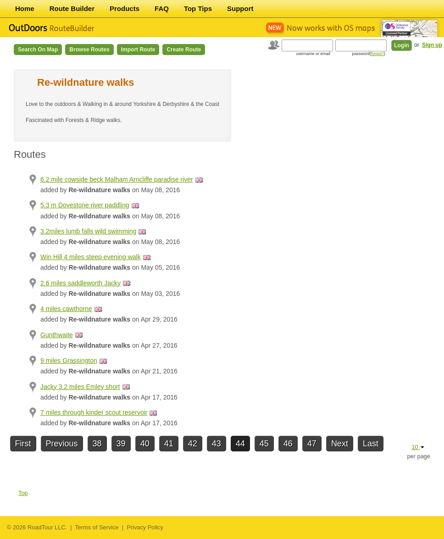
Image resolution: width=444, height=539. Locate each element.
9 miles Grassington (68, 360)
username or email (313, 53)
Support (240, 8)
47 (311, 443)
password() (368, 53)
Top (23, 492)
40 (145, 443)
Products (124, 8)
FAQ (162, 8)
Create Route (183, 49)
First (23, 443)
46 (288, 443)
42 (192, 443)
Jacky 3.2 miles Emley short (80, 386)
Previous (62, 443)
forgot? (377, 53)
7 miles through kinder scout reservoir (93, 412)
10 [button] (417, 447)
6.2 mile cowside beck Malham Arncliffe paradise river (116, 179)
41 (168, 443)
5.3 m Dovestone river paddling (84, 205)
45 (264, 443)
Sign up (432, 45)
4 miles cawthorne (66, 308)
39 (121, 443)
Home (24, 8)
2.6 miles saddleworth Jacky (80, 283)
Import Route (138, 49)
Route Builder (72, 8)
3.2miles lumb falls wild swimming (88, 231)
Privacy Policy (145, 527)
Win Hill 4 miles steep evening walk (90, 257)
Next (339, 443)
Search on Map (38, 49)
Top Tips (198, 8)
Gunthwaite (56, 335)
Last (370, 443)
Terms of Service (96, 527)
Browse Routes (89, 49)
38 (97, 443)
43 (216, 443)
